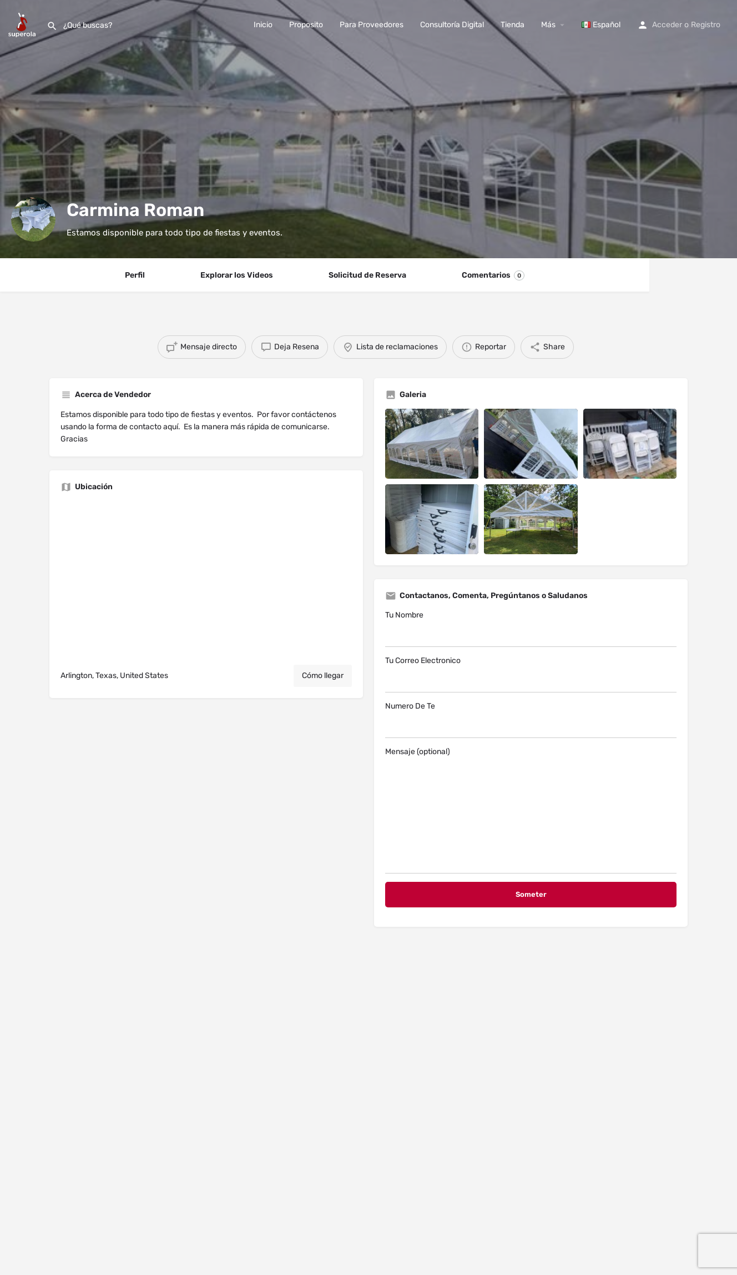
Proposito (306, 24)
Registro (705, 24)
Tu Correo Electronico (531, 674)
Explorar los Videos (236, 275)
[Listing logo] (33, 219)
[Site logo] (23, 24)
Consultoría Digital (452, 24)
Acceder (667, 24)
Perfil (135, 275)
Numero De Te (531, 719)
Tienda (512, 24)
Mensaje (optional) (531, 810)
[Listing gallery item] (431, 444)
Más (548, 24)
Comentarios (493, 275)
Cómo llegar (323, 675)
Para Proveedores (371, 24)
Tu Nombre (531, 628)
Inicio (263, 24)
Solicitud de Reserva (367, 275)
